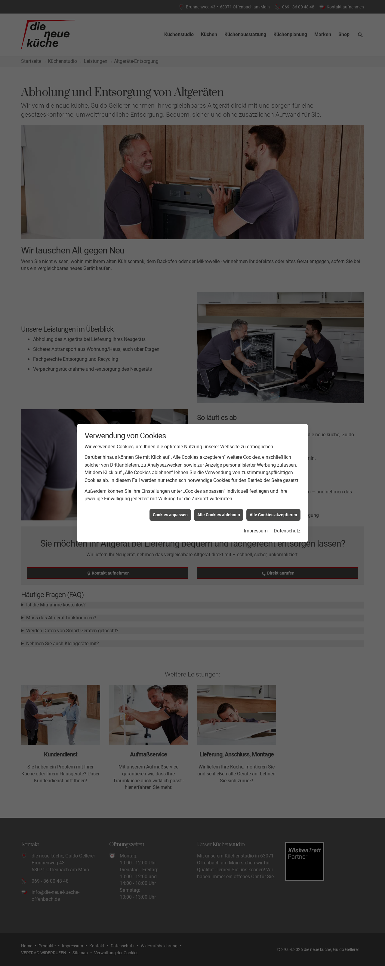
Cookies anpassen (170, 493)
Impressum (256, 510)
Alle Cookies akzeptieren (273, 493)
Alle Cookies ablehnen (218, 493)
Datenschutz (287, 510)
